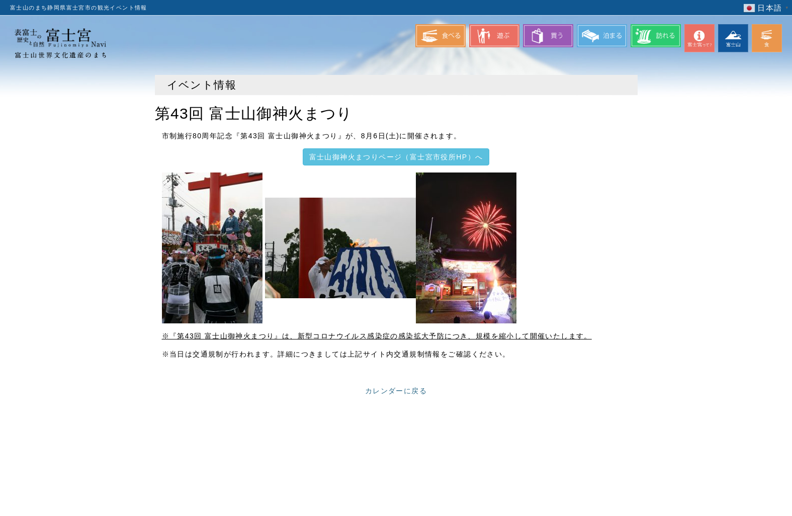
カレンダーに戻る (396, 391)
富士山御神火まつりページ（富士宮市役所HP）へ (396, 157)
